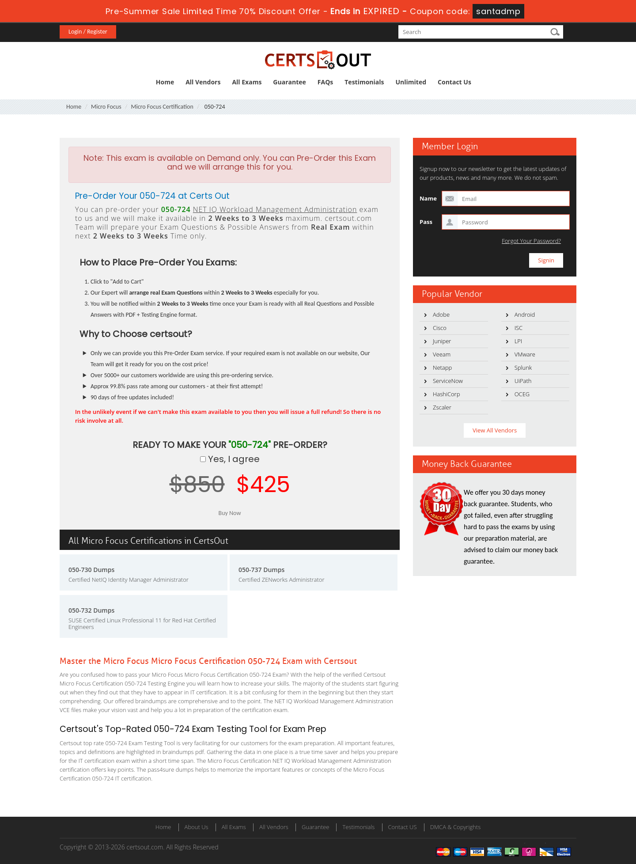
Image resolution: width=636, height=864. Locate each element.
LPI (518, 341)
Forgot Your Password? (531, 241)
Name (428, 198)
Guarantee (289, 82)
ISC (518, 328)
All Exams (246, 82)
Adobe (441, 314)
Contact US (402, 827)
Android (525, 314)
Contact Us (454, 82)
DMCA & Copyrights (455, 827)
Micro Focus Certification (162, 106)
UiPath (523, 381)
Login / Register (87, 31)
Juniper (442, 341)
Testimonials (364, 82)
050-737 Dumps (261, 569)
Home (165, 82)
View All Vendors (495, 430)
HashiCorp (446, 394)
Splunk (523, 367)
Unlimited (411, 82)
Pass (426, 222)
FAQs (325, 82)
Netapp (442, 367)
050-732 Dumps (91, 610)
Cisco (440, 328)
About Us (196, 827)
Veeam (441, 354)
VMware (525, 354)
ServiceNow (448, 381)
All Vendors (203, 82)
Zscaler (442, 407)
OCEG (522, 394)
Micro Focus (106, 106)
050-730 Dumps (91, 569)
